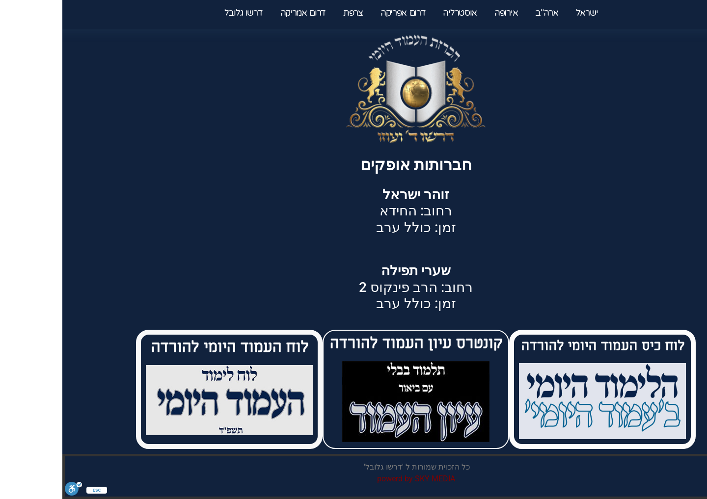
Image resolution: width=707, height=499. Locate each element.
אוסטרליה (397, 13)
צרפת (291, 13)
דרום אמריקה (242, 13)
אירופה (443, 13)
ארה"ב (483, 13)
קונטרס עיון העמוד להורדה (353, 343)
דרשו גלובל (183, 13)
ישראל (521, 13)
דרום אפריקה (341, 13)
